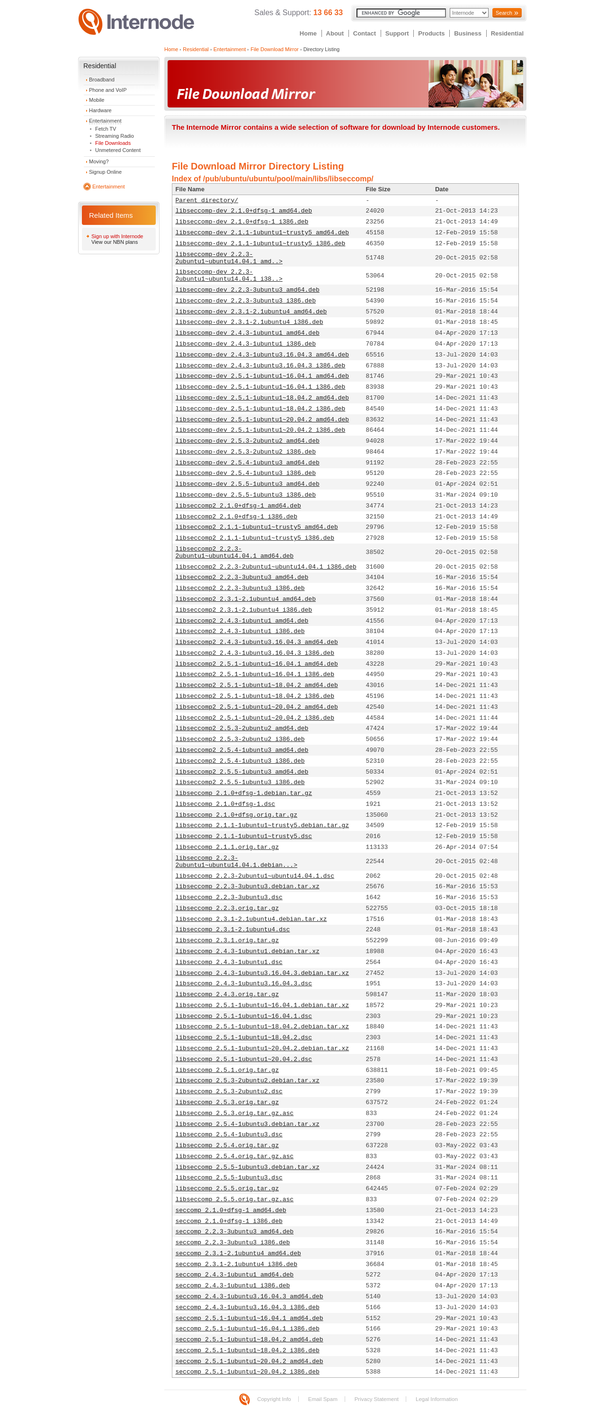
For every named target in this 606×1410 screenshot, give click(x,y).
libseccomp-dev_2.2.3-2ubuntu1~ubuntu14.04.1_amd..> (229, 258)
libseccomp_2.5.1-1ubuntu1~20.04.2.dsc (244, 1059)
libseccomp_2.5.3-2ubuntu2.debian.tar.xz (248, 1080)
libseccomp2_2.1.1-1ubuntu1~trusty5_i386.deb (255, 538)
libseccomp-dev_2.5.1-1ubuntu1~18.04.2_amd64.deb (262, 398)
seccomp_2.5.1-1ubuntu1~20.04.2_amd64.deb (249, 1361)
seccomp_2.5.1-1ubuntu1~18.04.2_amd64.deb (249, 1339)
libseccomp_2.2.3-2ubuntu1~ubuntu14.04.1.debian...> (236, 862)
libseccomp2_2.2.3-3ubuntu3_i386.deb (240, 588)
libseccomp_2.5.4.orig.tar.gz (227, 1145)
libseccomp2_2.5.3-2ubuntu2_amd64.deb (242, 728)
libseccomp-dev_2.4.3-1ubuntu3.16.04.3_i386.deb (261, 365)
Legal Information (437, 1399)
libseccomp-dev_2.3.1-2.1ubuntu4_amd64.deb (251, 311)
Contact (364, 33)
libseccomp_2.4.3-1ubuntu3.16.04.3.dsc (244, 983)
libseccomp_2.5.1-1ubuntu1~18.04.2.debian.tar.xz (262, 1026)
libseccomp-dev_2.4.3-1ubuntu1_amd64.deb (248, 333)
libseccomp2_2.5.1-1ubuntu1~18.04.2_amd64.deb (257, 685)
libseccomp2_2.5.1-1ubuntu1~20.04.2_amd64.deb (257, 707)
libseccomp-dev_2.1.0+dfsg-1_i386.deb (242, 221)
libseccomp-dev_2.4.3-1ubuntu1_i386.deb (246, 344)
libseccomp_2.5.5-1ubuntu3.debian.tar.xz (248, 1167)
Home (308, 33)
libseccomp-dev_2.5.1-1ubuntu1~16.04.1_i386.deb (261, 387)
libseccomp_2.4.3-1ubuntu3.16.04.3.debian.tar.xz (262, 973)
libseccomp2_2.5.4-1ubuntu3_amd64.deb (242, 750)
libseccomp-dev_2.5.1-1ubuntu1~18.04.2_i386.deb (261, 408)
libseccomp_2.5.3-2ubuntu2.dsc (229, 1091)
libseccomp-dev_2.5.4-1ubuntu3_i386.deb (246, 473)
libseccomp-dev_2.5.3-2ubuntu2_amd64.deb (248, 441)
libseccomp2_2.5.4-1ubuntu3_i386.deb (240, 761)
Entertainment (105, 121)
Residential (507, 33)
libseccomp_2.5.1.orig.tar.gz (227, 1070)
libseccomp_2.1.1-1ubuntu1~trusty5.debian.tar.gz (262, 825)
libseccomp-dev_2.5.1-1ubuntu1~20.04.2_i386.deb (261, 430)
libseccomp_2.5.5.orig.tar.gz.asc (235, 1199)
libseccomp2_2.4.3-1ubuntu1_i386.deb (240, 631)
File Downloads (113, 143)
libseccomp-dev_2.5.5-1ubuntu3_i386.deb (246, 495)
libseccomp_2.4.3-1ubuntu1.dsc (229, 962)
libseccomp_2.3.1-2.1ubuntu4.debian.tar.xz (251, 919)
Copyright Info (274, 1399)
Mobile (96, 100)
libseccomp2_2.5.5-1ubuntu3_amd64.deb (242, 772)
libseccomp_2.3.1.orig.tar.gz (227, 940)
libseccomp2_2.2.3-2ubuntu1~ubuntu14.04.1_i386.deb (266, 567)
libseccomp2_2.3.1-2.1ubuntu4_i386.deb (244, 610)
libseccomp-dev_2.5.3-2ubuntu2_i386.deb (246, 451)
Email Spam (323, 1399)
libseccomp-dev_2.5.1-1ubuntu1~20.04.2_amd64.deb (262, 419)
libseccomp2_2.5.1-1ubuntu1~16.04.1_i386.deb (255, 674)
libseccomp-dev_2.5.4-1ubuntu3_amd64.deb (248, 462)
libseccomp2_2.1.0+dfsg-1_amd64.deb (238, 505)
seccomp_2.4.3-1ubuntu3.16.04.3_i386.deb (248, 1307)
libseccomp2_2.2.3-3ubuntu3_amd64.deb (242, 577)
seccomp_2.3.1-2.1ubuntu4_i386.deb (236, 1264)
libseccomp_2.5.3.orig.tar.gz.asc (235, 1113)
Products (431, 33)
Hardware (100, 110)
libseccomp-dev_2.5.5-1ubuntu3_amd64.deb (248, 484)
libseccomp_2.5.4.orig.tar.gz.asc (235, 1156)
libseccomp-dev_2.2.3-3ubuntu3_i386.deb (246, 300)
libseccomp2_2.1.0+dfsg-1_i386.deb (236, 516)
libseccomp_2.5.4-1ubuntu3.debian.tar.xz (248, 1124)
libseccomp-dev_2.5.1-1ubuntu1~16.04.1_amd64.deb (262, 376)
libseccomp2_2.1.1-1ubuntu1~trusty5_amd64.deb (257, 527)
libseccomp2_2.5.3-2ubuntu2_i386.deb (240, 739)
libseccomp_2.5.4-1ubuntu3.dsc (229, 1134)
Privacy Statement (377, 1399)
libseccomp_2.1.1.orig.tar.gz (227, 847)
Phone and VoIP (108, 90)
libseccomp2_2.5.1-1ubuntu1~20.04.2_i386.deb (255, 718)
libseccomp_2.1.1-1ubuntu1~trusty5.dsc (244, 836)
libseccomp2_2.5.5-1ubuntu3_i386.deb (240, 782)
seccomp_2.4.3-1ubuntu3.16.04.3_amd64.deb (249, 1296)
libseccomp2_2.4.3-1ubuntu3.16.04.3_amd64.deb (257, 642)
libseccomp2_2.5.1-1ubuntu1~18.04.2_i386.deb (255, 696)
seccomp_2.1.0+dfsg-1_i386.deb (229, 1221)
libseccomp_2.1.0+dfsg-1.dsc (226, 804)
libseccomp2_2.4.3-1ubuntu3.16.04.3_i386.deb (255, 653)
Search (504, 13)
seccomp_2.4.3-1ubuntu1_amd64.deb (235, 1274)
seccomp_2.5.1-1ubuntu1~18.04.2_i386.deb (248, 1350)
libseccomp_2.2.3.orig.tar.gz (227, 908)
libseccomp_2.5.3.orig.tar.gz (227, 1102)
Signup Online (105, 172)
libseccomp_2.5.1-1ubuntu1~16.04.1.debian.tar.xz (262, 1005)
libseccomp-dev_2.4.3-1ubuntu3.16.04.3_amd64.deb (262, 354)
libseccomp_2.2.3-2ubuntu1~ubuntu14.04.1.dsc (255, 876)
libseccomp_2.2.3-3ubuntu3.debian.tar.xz (248, 886)
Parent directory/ (207, 200)
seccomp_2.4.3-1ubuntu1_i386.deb (233, 1285)
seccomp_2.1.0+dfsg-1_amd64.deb (231, 1210)
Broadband (102, 79)
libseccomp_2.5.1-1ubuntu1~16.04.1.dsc (244, 1016)
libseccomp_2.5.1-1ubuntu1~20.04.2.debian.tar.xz (262, 1048)
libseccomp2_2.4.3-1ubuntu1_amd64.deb (242, 621)
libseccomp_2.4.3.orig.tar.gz (227, 994)
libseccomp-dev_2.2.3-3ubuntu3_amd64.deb (248, 290)
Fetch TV (105, 129)
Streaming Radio (114, 136)
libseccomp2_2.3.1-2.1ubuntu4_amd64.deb (246, 599)
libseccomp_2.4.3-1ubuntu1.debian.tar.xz (248, 951)
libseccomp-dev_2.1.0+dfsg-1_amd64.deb (244, 210)
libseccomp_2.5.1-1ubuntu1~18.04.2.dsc (244, 1037)
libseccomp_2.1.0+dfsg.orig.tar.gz (236, 815)
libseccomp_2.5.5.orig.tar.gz (227, 1188)
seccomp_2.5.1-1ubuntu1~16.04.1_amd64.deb (249, 1318)
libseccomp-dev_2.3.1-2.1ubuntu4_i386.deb (249, 322)
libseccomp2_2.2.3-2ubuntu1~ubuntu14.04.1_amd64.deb (235, 552)
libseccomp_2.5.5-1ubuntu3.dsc (229, 1177)
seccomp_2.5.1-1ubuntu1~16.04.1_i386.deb (248, 1328)
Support (397, 33)
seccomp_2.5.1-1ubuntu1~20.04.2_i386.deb (248, 1371)
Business (467, 33)
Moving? (99, 161)
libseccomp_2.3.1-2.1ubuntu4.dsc (233, 929)
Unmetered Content (118, 150)
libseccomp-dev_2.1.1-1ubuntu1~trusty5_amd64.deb (262, 232)
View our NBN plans (114, 242)
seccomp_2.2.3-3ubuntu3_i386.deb (233, 1242)
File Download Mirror (274, 49)
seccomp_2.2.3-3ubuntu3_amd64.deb (235, 1231)
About (335, 33)
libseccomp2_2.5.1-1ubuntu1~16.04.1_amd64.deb (257, 664)
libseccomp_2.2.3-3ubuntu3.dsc (229, 897)
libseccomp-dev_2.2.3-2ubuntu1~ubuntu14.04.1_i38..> (229, 275)
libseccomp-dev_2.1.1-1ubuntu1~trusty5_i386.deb (261, 243)
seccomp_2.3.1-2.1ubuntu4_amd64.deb (238, 1253)
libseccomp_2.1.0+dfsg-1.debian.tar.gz (244, 793)
